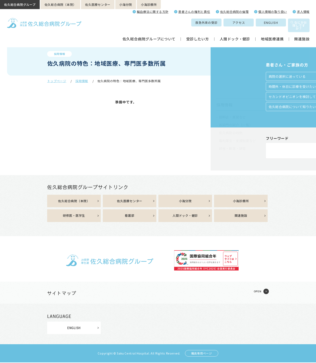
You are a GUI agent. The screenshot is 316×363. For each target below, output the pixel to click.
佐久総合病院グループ (20, 4)
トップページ (56, 81)
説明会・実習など (232, 117)
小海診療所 (149, 4)
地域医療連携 (272, 33)
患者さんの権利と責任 (194, 11)
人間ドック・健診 (235, 33)
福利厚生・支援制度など (237, 140)
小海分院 (125, 4)
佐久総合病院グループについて (149, 33)
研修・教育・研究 (232, 148)
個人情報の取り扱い (272, 11)
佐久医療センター (97, 4)
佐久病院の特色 (231, 132)
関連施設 (302, 33)
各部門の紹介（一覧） (236, 124)
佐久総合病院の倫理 (234, 11)
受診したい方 (197, 33)
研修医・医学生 (74, 216)
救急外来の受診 (186, 22)
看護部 (129, 216)
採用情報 (81, 81)
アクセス (218, 22)
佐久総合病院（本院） (60, 4)
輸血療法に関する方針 (153, 11)
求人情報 (303, 11)
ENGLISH (250, 22)
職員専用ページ (201, 354)
